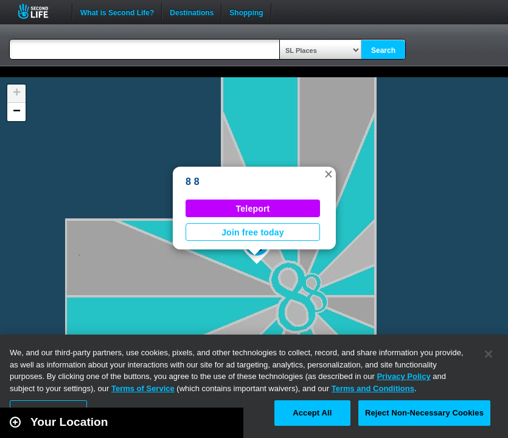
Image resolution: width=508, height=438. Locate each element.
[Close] (488, 354)
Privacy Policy (403, 376)
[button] (328, 174)
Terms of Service (143, 388)
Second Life (40, 11)
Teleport (253, 209)
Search (383, 50)
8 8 (193, 181)
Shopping (246, 12)
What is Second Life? (117, 12)
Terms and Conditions (373, 388)
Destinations (192, 12)
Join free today (252, 232)
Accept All (312, 412)
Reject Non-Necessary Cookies (424, 412)
